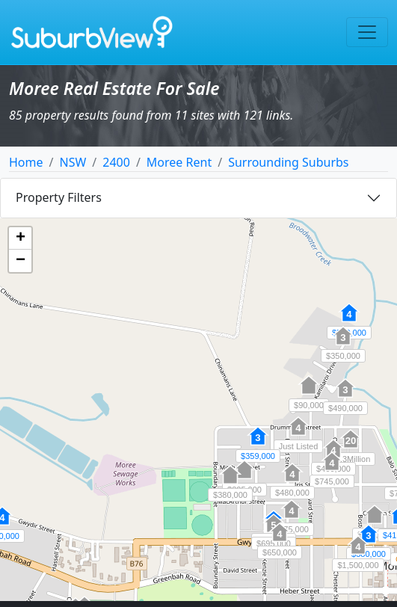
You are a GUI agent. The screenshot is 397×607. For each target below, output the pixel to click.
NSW (72, 162)
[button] (292, 480)
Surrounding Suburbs (288, 162)
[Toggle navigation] (367, 32)
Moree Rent (179, 162)
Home (26, 162)
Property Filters (59, 197)
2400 (116, 162)
